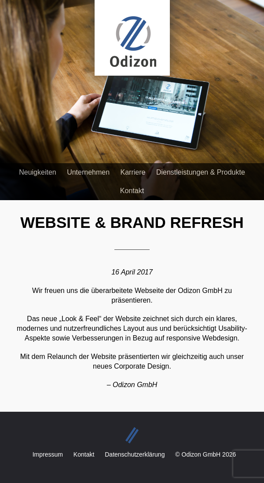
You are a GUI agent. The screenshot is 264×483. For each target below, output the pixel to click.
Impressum (48, 454)
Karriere (133, 172)
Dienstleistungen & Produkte (200, 172)
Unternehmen (88, 172)
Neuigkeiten (37, 172)
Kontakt (132, 190)
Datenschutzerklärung (135, 454)
